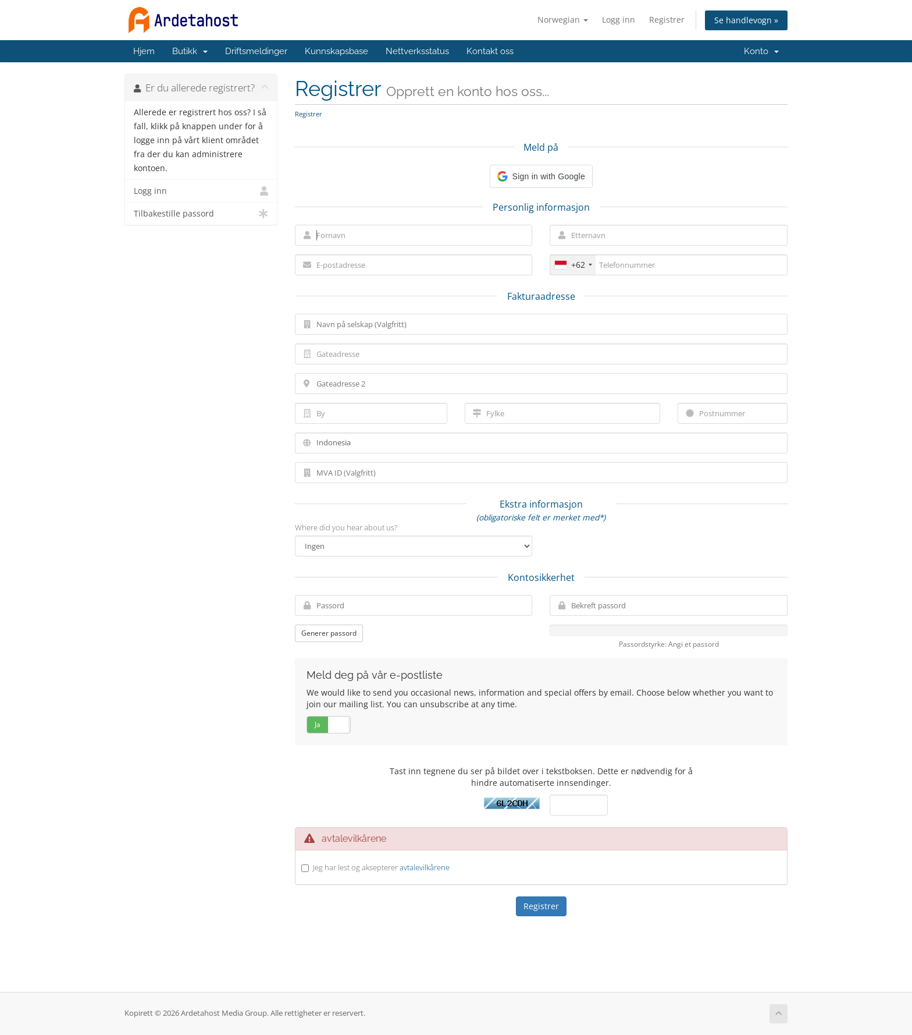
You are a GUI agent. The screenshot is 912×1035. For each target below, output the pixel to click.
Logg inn (618, 19)
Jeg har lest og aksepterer (381, 867)
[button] (541, 176)
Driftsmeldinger (256, 51)
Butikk (190, 51)
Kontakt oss (490, 51)
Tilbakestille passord (201, 214)
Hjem (144, 51)
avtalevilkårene (425, 867)
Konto (761, 51)
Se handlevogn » (746, 20)
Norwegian (562, 19)
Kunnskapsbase (336, 51)
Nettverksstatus (417, 51)
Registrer (667, 19)
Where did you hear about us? (346, 527)
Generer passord (329, 633)
